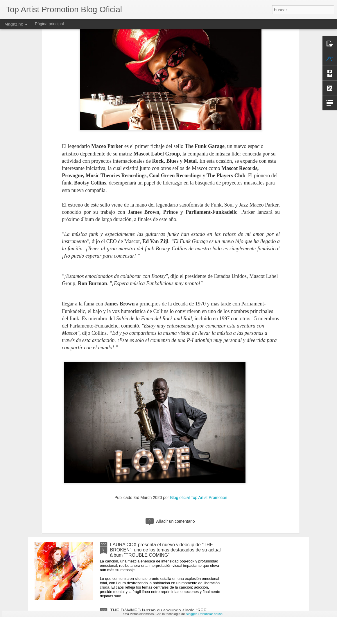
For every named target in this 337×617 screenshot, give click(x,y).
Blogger (191, 614)
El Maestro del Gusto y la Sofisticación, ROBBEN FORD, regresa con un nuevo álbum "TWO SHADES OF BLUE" (164, 418)
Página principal (49, 23)
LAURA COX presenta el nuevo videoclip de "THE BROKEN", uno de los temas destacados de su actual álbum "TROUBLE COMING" (165, 550)
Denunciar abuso (210, 614)
